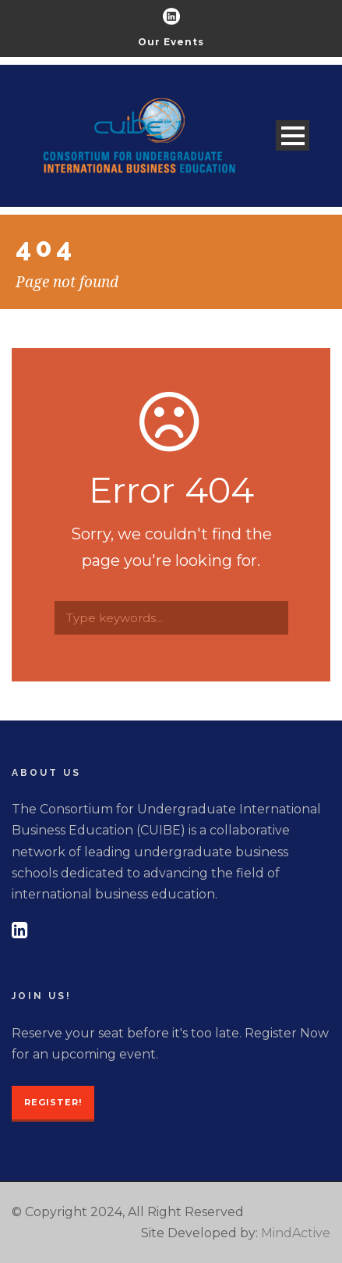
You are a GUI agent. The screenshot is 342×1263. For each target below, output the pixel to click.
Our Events (171, 42)
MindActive (295, 1233)
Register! (53, 1102)
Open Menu (292, 135)
